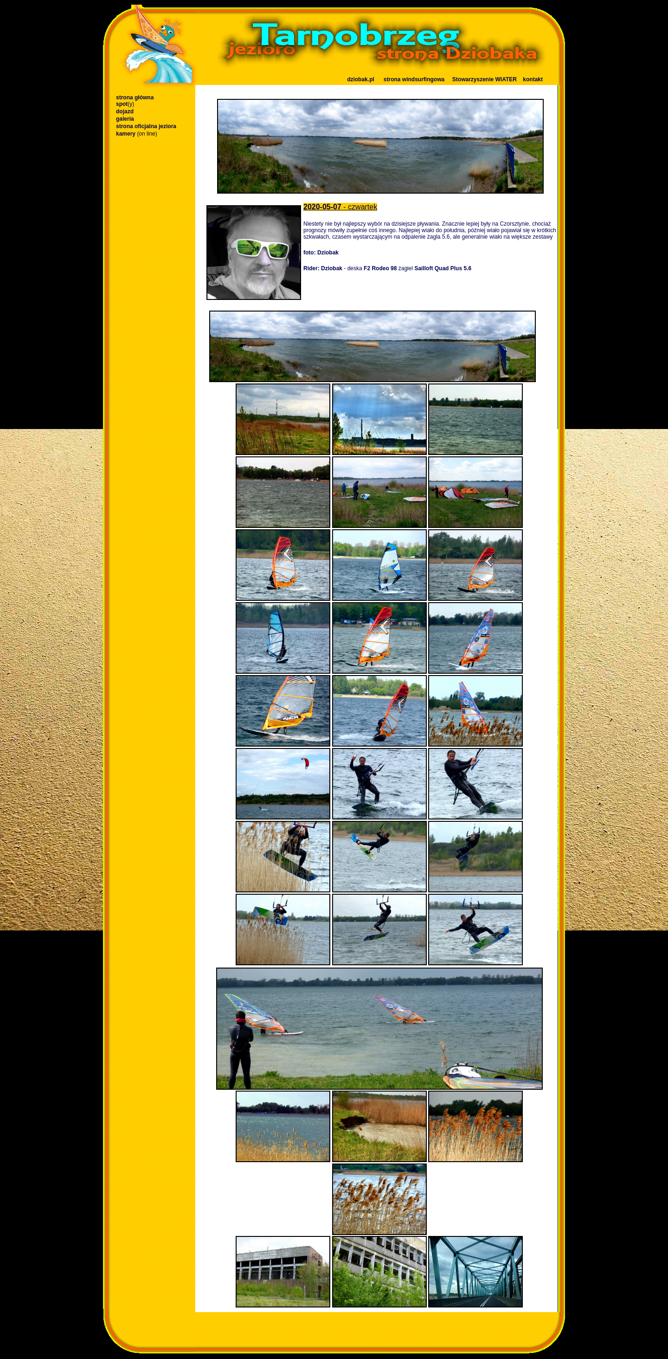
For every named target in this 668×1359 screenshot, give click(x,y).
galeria (125, 119)
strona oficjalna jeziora (146, 126)
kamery (136, 133)
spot (125, 104)
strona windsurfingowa (414, 79)
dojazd (125, 111)
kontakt (533, 79)
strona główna (135, 97)
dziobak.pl (360, 79)
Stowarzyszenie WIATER (484, 79)
